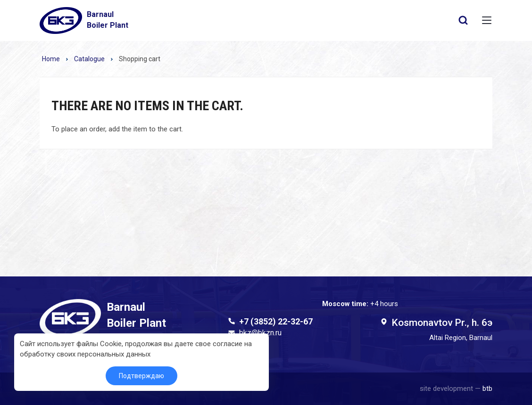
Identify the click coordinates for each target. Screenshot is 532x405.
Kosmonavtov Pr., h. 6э (441, 322)
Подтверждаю (141, 376)
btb (487, 388)
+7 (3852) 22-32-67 (276, 321)
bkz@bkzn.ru (260, 332)
